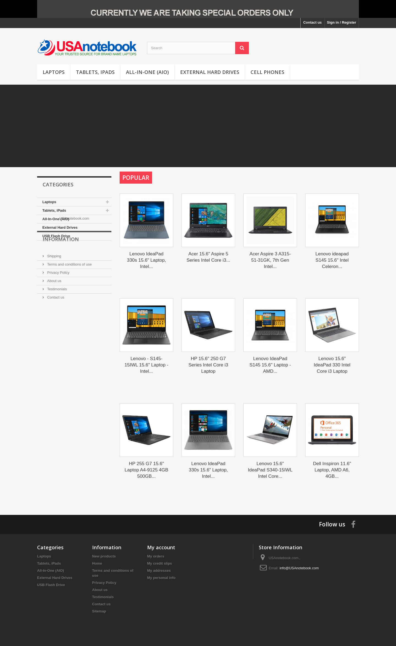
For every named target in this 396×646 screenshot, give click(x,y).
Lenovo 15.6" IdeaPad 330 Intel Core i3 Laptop (332, 365)
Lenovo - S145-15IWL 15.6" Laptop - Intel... (146, 365)
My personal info (161, 578)
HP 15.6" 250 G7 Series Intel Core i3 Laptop (208, 365)
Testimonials (56, 320)
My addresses (159, 570)
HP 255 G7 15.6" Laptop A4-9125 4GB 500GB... (146, 470)
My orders (155, 556)
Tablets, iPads (95, 72)
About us (53, 311)
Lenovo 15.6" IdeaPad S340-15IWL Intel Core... (270, 470)
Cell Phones (267, 72)
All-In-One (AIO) (147, 72)
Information (61, 272)
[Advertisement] (198, 125)
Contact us (312, 22)
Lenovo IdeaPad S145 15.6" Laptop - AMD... (270, 365)
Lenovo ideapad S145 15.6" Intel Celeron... (332, 260)
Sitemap (99, 611)
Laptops (54, 72)
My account (161, 547)
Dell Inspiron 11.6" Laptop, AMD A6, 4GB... (332, 470)
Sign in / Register (341, 22)
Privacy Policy (58, 303)
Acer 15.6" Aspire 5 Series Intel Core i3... (208, 257)
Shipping (53, 287)
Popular (135, 177)
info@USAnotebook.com (299, 568)
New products (104, 556)
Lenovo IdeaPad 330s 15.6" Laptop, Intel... (146, 260)
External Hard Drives (209, 72)
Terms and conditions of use (69, 295)
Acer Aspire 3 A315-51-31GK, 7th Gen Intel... (270, 260)
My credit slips (159, 563)
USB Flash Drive (56, 236)
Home (97, 563)
